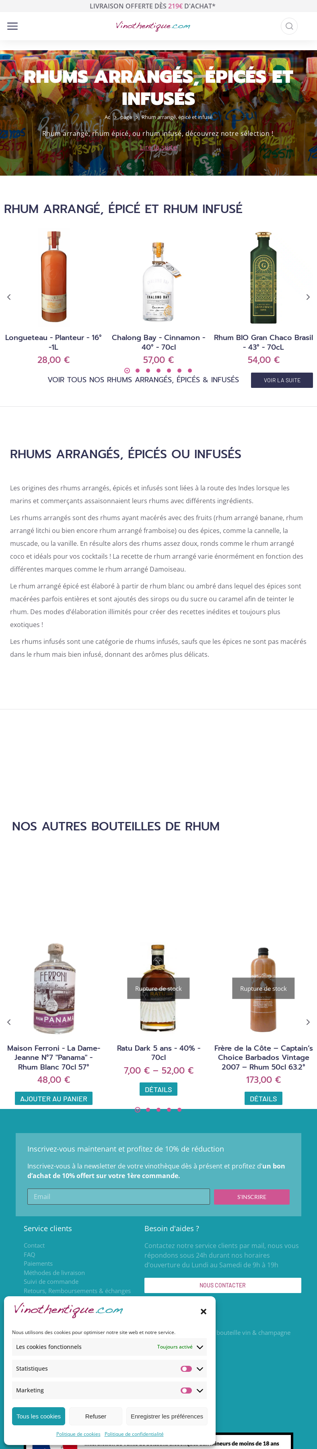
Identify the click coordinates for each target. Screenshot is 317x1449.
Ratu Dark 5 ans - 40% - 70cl (158, 1053)
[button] (204, 1312)
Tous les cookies (38, 1416)
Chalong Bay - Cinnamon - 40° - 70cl (158, 342)
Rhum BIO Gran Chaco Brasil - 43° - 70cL (263, 342)
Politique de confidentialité (134, 1434)
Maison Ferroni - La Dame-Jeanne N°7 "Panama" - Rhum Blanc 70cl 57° (53, 1058)
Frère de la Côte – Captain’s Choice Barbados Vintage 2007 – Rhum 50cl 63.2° (263, 1058)
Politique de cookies (78, 1434)
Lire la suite (158, 147)
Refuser (96, 1416)
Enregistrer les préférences (167, 1416)
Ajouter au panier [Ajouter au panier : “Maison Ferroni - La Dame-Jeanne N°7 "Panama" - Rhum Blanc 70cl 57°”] (53, 1098)
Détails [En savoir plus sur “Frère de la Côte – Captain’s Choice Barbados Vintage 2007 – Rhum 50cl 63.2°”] (263, 1098)
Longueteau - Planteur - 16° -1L (53, 342)
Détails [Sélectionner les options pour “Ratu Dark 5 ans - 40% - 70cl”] (158, 1089)
